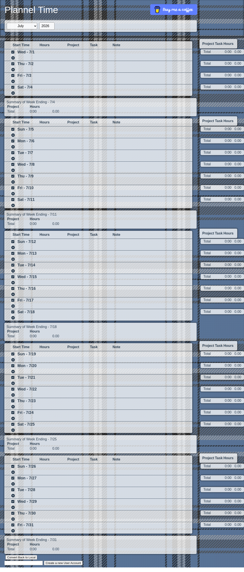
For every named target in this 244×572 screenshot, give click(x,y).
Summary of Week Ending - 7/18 (32, 327)
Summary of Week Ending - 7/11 (32, 214)
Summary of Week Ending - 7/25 (32, 439)
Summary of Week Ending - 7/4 (31, 102)
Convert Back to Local (21, 557)
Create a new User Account (63, 563)
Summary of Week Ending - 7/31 (32, 540)
